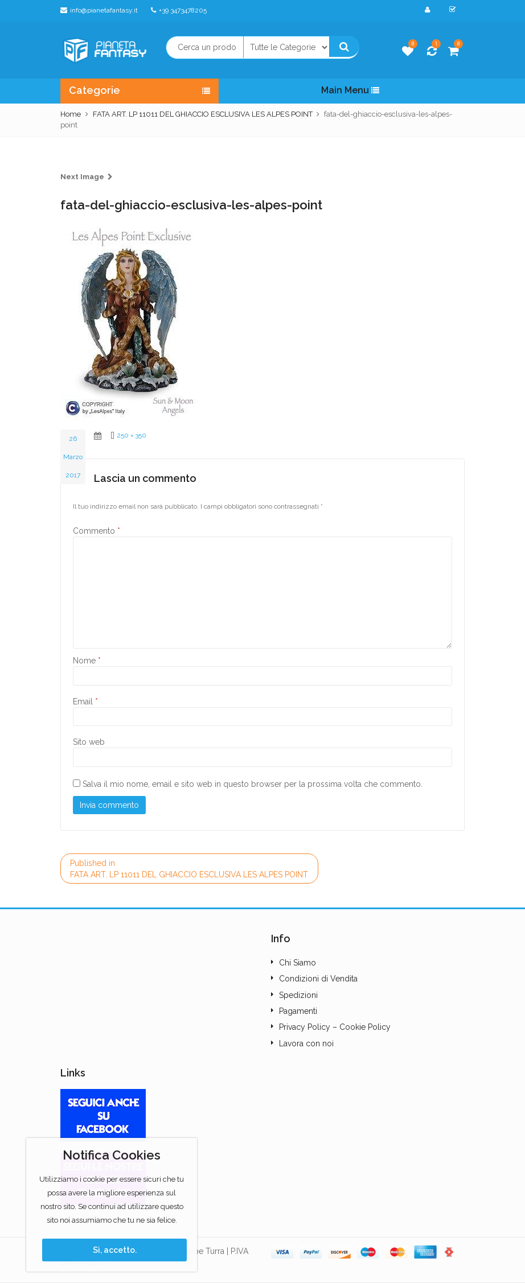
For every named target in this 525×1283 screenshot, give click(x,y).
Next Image (82, 176)
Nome (87, 660)
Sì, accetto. (115, 1250)
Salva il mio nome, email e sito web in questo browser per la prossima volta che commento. (253, 784)
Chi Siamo (297, 962)
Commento (96, 530)
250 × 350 (131, 435)
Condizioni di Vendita (318, 978)
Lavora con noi (306, 1043)
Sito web (89, 741)
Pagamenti (298, 1011)
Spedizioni (298, 995)
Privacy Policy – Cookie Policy (335, 1027)
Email (85, 701)
